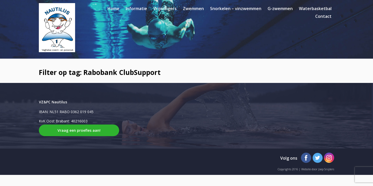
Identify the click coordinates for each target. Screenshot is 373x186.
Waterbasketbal (315, 8)
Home (113, 8)
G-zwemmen (280, 8)
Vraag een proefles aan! (79, 130)
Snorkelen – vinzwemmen (235, 8)
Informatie (136, 8)
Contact (323, 16)
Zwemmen (193, 8)
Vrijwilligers (165, 8)
